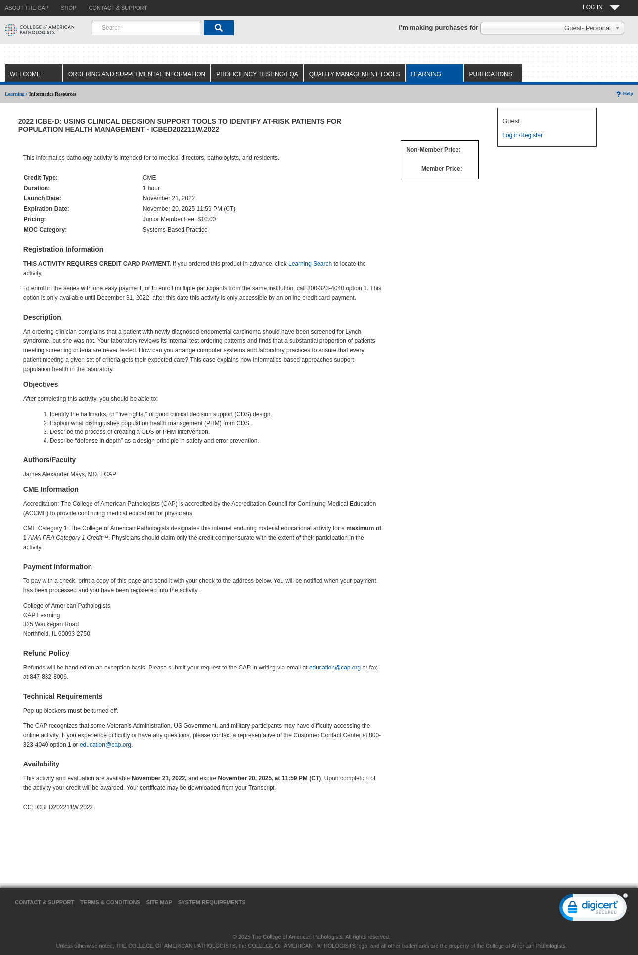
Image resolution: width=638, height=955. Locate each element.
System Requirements (212, 902)
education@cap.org (335, 667)
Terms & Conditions (110, 902)
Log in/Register (522, 135)
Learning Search (310, 263)
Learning (426, 74)
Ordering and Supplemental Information (136, 74)
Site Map (159, 902)
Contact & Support (44, 902)
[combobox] (146, 27)
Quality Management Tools (354, 74)
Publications (490, 74)
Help (624, 93)
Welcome (25, 74)
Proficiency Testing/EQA (257, 74)
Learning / (16, 93)
